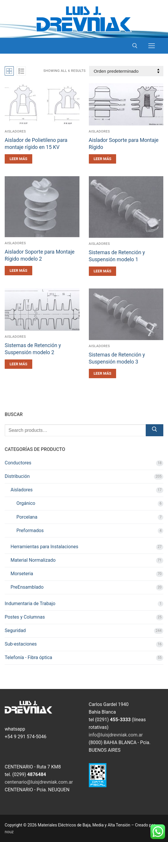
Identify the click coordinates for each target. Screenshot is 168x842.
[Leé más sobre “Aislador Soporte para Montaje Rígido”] (102, 159)
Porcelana (26, 517)
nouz (9, 831)
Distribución (17, 476)
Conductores (18, 463)
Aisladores (15, 131)
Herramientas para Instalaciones (44, 546)
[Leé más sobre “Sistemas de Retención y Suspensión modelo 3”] (102, 373)
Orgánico (25, 503)
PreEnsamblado (27, 587)
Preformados (30, 530)
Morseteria (22, 573)
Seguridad (15, 630)
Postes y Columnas (25, 617)
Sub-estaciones (21, 644)
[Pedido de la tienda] (126, 71)
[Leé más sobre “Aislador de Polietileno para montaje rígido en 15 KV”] (18, 159)
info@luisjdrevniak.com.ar (116, 735)
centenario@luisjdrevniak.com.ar (39, 782)
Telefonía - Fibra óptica (28, 657)
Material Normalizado (33, 560)
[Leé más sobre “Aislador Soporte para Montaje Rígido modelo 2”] (18, 270)
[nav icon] (151, 46)
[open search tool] (135, 45)
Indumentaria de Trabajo (30, 603)
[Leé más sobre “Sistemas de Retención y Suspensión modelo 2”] (18, 364)
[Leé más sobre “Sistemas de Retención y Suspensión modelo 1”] (102, 271)
